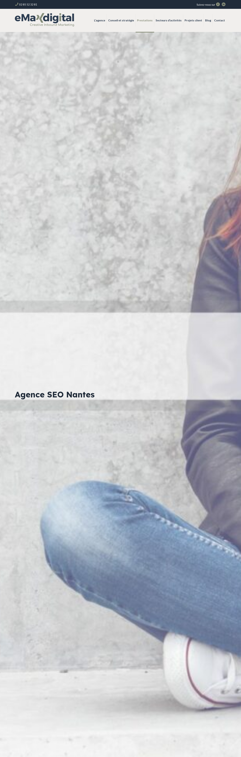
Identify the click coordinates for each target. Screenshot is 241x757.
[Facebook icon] (218, 4)
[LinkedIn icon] (224, 4)
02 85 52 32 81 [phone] (28, 4)
